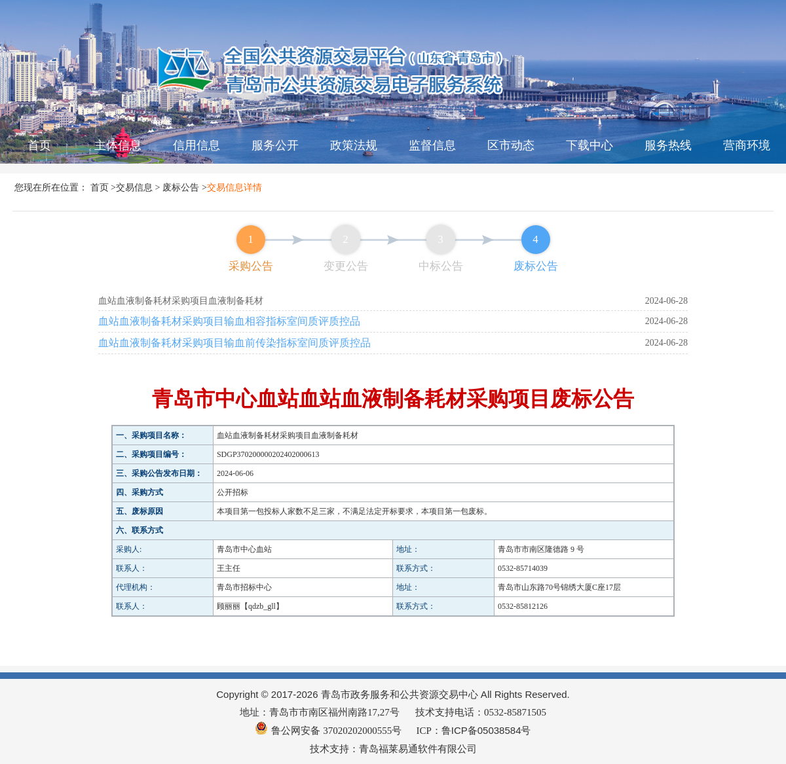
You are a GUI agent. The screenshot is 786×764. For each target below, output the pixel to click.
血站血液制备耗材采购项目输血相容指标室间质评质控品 (229, 321)
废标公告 (181, 187)
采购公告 (251, 266)
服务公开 (275, 145)
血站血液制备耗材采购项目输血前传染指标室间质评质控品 (234, 342)
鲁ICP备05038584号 (486, 730)
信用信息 (196, 145)
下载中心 (589, 145)
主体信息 (117, 145)
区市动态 (510, 145)
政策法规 (353, 145)
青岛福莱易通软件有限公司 (418, 748)
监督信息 (432, 145)
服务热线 (668, 145)
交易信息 (134, 187)
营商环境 (746, 145)
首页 (39, 145)
